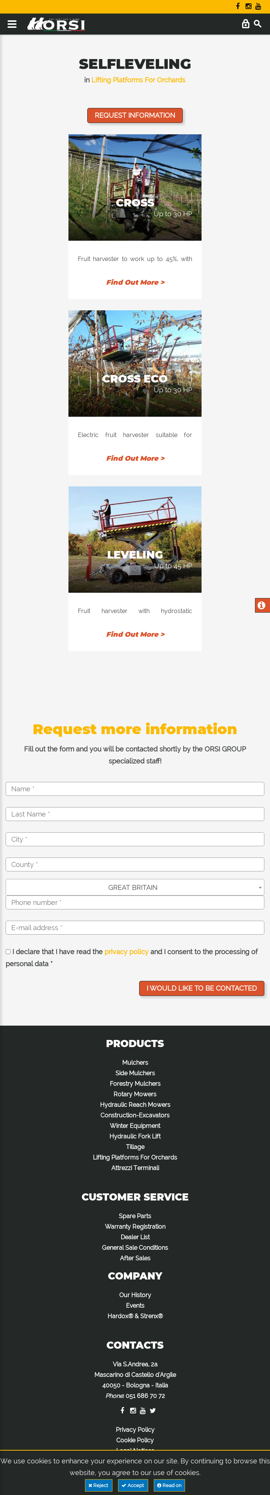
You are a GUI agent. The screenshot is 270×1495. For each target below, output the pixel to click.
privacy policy (127, 952)
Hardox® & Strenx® (135, 1316)
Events (135, 1305)
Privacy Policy (135, 1429)
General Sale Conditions (135, 1247)
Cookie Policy (135, 1440)
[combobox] (135, 887)
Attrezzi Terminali (135, 1168)
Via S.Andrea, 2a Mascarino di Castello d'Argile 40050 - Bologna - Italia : (135, 1380)
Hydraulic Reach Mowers (135, 1104)
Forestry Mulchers (135, 1083)
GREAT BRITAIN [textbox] (133, 887)
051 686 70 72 (145, 1395)
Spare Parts (135, 1216)
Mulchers (135, 1062)
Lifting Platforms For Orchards (138, 80)
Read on (169, 1485)
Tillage (135, 1146)
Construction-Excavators (135, 1115)
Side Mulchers (135, 1073)
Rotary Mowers (135, 1094)
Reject (98, 1485)
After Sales (135, 1258)
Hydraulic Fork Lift (135, 1136)
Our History (135, 1295)
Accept (133, 1485)
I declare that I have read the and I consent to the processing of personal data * (132, 958)
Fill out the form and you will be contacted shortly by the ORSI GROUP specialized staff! (135, 755)
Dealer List (135, 1237)
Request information (135, 115)
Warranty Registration (135, 1226)
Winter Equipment (135, 1125)
